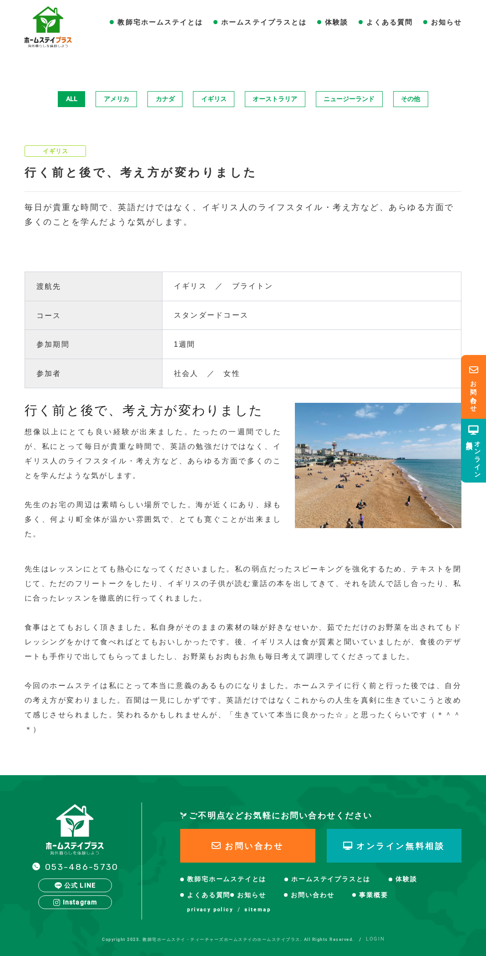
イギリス (214, 99)
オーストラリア (275, 99)
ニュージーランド (349, 99)
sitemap (257, 910)
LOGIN (375, 939)
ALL (71, 99)
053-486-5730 (81, 867)
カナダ (165, 99)
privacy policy (210, 910)
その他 (410, 99)
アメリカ (116, 99)
